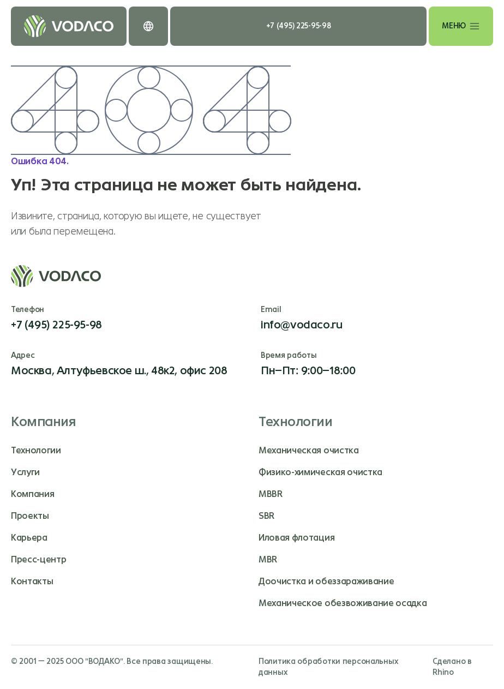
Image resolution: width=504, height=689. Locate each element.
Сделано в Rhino (452, 666)
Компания (32, 494)
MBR (268, 559)
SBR (266, 515)
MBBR (271, 494)
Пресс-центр (38, 559)
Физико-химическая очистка (320, 472)
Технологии (36, 450)
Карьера (29, 537)
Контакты (32, 581)
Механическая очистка (309, 450)
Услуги (25, 472)
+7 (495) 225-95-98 (298, 26)
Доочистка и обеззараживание (326, 581)
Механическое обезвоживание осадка (343, 603)
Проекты (30, 515)
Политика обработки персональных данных (328, 666)
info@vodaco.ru (301, 325)
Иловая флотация (296, 537)
